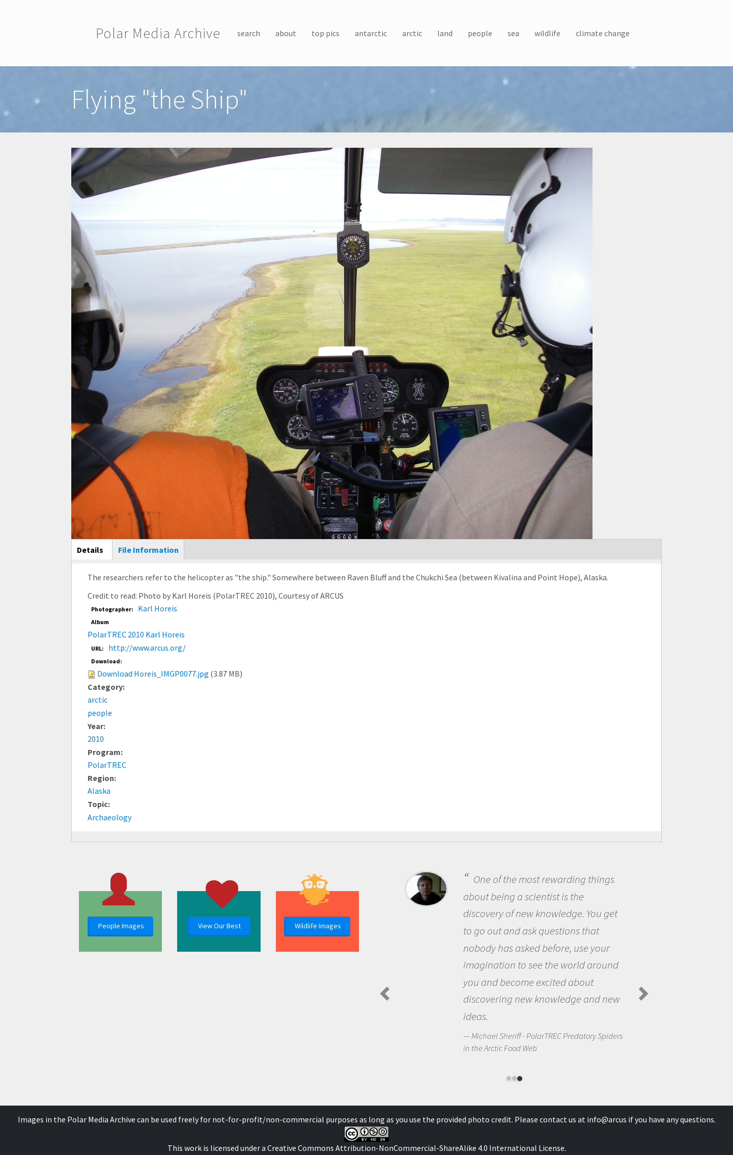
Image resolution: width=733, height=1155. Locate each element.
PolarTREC (107, 765)
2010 (96, 739)
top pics (326, 33)
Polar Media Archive (158, 33)
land (445, 33)
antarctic (371, 33)
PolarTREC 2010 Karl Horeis (136, 634)
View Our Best (219, 925)
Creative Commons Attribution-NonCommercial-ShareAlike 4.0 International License (416, 1148)
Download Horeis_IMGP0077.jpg (153, 673)
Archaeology (109, 817)
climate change (603, 33)
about (285, 33)
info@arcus (607, 1119)
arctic (412, 33)
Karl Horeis (157, 608)
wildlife (547, 33)
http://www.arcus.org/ (147, 647)
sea (513, 33)
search (248, 33)
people (480, 33)
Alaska (99, 791)
